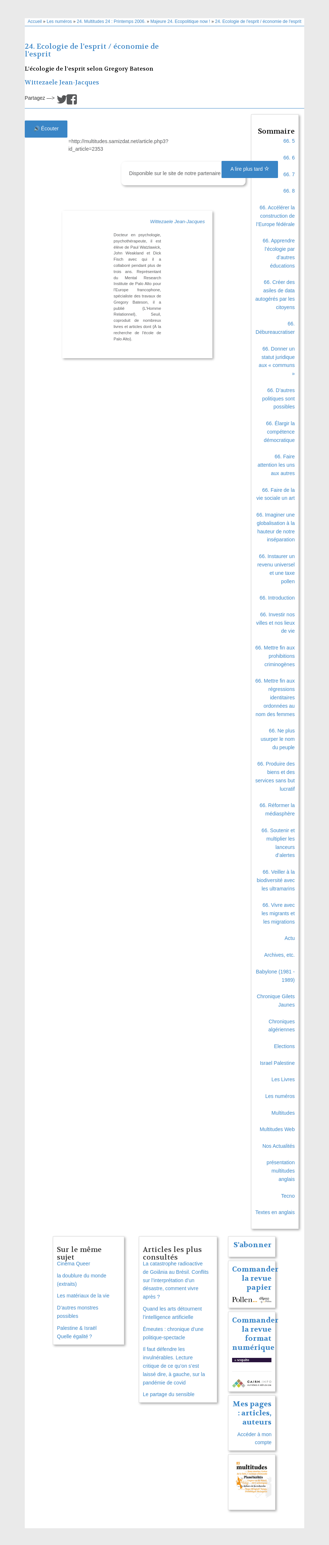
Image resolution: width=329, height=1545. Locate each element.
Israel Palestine (277, 1063)
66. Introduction (277, 598)
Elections (284, 1046)
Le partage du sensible (169, 1394)
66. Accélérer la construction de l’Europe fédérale (275, 216)
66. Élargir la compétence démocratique (279, 431)
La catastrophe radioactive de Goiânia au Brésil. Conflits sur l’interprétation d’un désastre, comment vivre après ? (176, 1280)
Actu (290, 938)
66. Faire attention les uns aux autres (276, 465)
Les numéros (59, 21)
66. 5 (289, 141)
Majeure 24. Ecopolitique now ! (180, 21)
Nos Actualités (278, 1146)
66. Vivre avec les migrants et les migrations (278, 913)
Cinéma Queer (73, 1264)
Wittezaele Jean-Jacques (62, 82)
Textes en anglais (275, 1212)
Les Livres (283, 1079)
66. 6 (289, 158)
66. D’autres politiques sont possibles (278, 398)
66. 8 (289, 191)
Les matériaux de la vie (83, 1296)
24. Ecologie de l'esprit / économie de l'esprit (258, 21)
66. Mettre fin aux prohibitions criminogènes (275, 656)
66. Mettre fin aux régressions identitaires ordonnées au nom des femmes (275, 697)
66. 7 (289, 174)
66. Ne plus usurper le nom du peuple (278, 739)
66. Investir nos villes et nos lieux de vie (275, 623)
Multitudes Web (277, 1129)
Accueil (35, 21)
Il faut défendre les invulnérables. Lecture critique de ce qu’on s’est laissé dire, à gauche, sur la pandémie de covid (174, 1365)
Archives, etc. (279, 955)
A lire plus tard (249, 169)
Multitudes (283, 1113)
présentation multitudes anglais (281, 1170)
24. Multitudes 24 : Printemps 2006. (111, 21)
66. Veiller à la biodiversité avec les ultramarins (276, 880)
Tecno (288, 1196)
